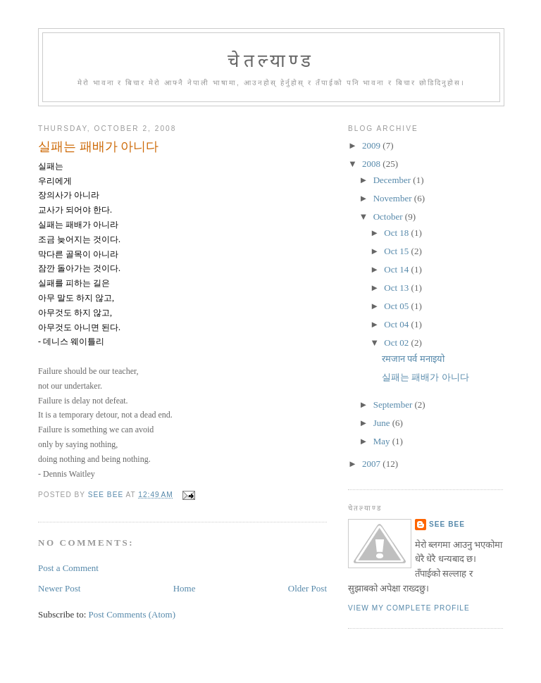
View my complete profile (409, 608)
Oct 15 (397, 251)
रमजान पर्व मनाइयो (413, 358)
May (382, 441)
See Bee (447, 524)
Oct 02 (397, 342)
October (389, 216)
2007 (372, 463)
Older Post (307, 588)
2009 (372, 145)
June (382, 423)
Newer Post (59, 588)
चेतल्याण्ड (271, 61)
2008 (372, 163)
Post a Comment (68, 568)
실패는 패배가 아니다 (425, 377)
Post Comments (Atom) (132, 614)
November (393, 198)
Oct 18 (397, 232)
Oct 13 (397, 287)
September (394, 404)
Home (184, 588)
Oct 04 (397, 324)
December (393, 180)
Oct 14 (397, 269)
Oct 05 (397, 306)
